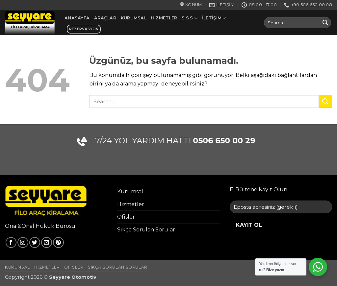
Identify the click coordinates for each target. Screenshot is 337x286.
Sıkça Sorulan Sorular (146, 229)
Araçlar (105, 17)
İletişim (214, 18)
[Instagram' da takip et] (22, 242)
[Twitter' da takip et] (34, 242)
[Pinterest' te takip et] (58, 242)
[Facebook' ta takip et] (11, 242)
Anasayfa (77, 17)
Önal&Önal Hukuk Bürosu (40, 226)
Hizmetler (164, 17)
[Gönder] (325, 22)
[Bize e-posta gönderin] (46, 242)
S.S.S (189, 18)
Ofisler (126, 217)
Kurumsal (133, 17)
